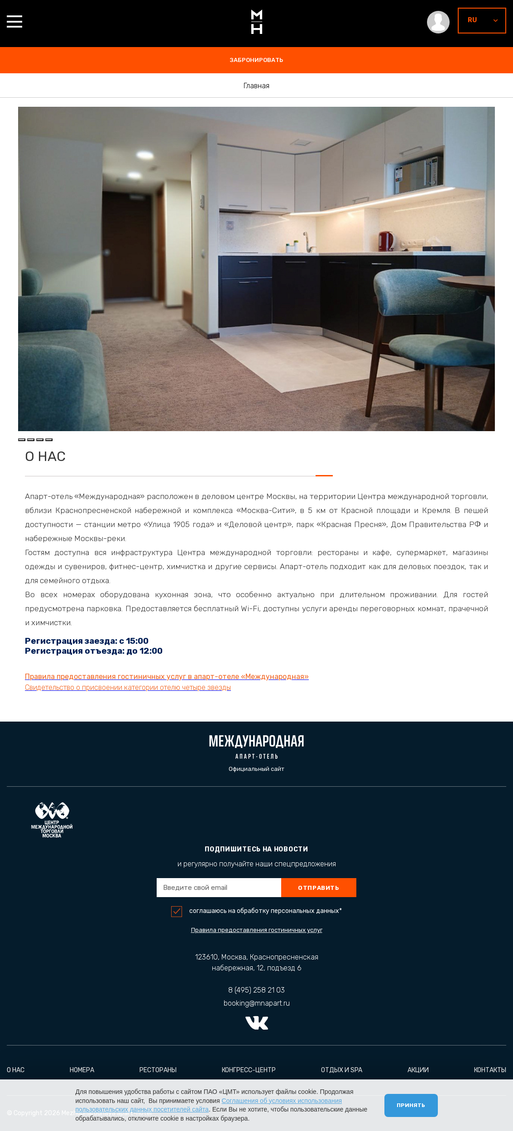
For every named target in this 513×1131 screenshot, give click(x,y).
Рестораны (158, 1070)
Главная (256, 86)
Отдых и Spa (341, 1070)
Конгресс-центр (249, 1070)
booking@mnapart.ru (257, 1003)
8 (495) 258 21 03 (256, 990)
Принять (409, 1104)
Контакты (490, 1070)
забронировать (256, 60)
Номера (82, 1070)
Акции (418, 1070)
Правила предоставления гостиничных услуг (256, 930)
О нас (15, 1070)
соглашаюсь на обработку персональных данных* (265, 911)
